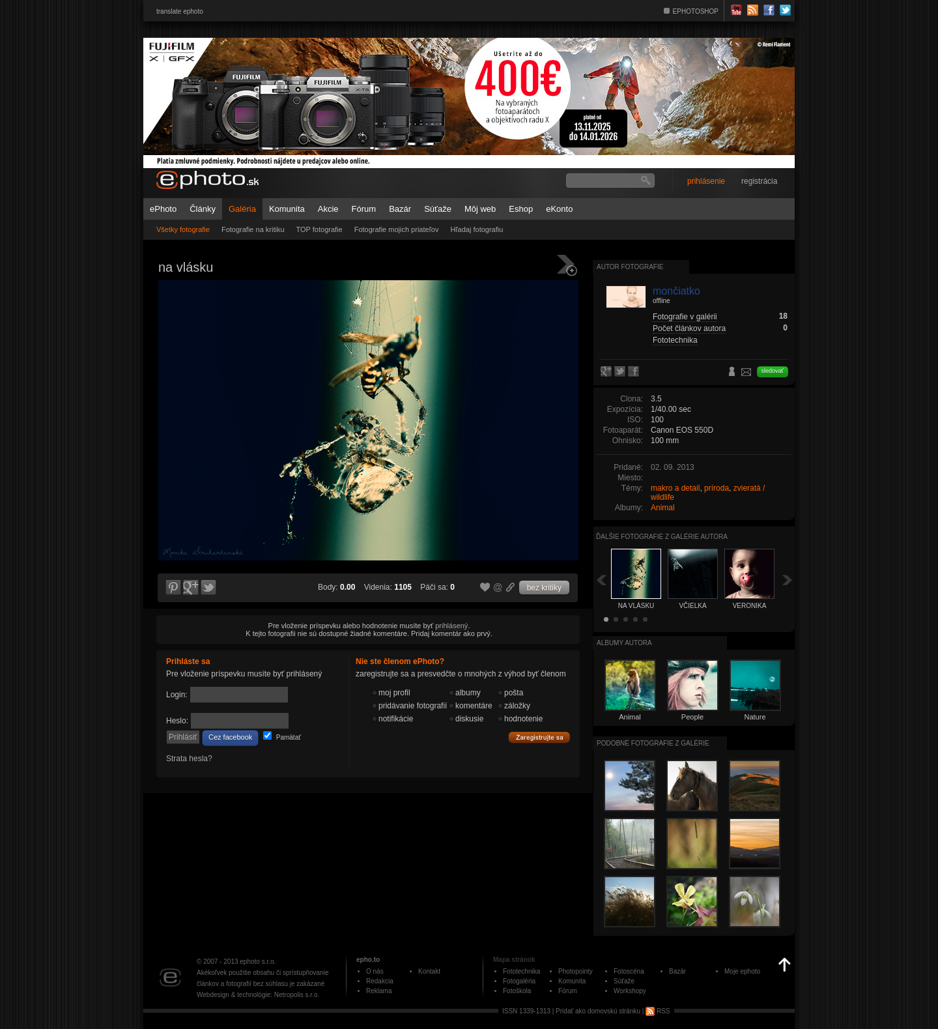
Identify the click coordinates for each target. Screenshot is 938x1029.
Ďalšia (787, 579)
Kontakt (429, 971)
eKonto (559, 209)
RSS (658, 1011)
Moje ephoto (742, 971)
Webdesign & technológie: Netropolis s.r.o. (258, 994)
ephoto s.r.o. (258, 961)
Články (203, 209)
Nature (754, 717)
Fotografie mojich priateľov (396, 229)
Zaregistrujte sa (539, 738)
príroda (716, 488)
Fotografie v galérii (685, 316)
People (692, 717)
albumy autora (624, 642)
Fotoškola (517, 990)
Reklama (378, 990)
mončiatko (676, 291)
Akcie (328, 209)
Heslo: (177, 720)
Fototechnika (675, 340)
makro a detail (675, 488)
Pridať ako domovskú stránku (598, 1011)
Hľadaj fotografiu (476, 229)
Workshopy (630, 990)
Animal (663, 507)
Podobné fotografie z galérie (653, 743)
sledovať (772, 371)
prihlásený (451, 626)
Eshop (521, 209)
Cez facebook (230, 737)
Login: (177, 694)
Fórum (364, 209)
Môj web (480, 209)
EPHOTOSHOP (695, 11)
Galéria (242, 209)
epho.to (368, 959)
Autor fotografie (630, 266)
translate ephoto (179, 11)
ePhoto (163, 209)
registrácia (759, 181)
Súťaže (437, 209)
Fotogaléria (519, 981)
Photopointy (575, 971)
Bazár (400, 209)
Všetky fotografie (183, 229)
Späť (601, 579)
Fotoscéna (629, 971)
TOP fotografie (319, 229)
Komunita (287, 209)
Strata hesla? (189, 758)
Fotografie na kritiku (253, 229)
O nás (375, 971)
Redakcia (379, 981)
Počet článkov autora (689, 328)
